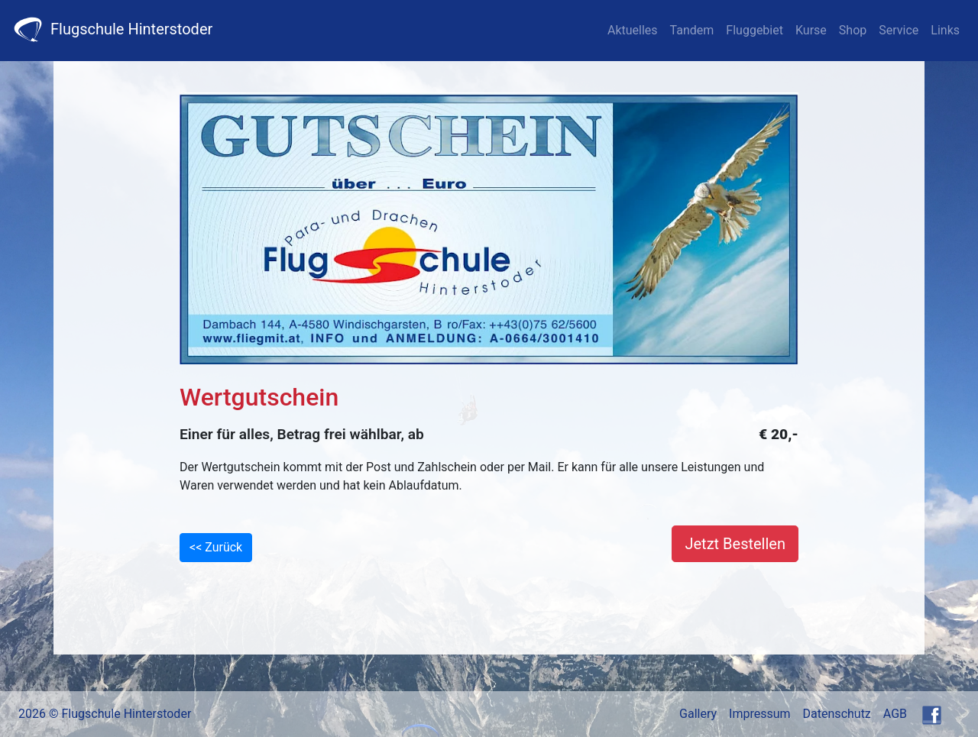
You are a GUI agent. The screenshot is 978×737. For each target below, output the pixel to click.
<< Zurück (215, 547)
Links (945, 30)
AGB (895, 713)
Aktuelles (632, 30)
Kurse (811, 30)
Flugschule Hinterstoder (112, 29)
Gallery (698, 713)
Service (898, 30)
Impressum (760, 713)
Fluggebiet (754, 30)
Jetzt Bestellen (735, 544)
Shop (852, 30)
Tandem (692, 30)
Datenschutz (837, 713)
